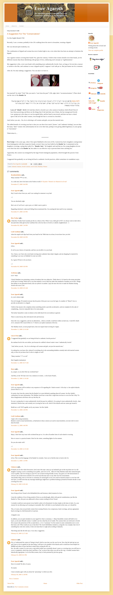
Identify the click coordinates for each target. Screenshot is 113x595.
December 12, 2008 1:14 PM (19, 460)
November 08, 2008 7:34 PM (19, 225)
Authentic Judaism (16, 166)
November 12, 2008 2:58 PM (19, 410)
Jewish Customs (26, 166)
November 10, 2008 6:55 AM (19, 288)
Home (7, 26)
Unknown (14, 467)
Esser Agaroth (15, 190)
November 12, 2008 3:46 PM (19, 425)
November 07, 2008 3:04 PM (19, 184)
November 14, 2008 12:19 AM (19, 449)
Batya (13, 369)
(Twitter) (92, 82)
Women (45, 166)
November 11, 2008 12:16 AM (19, 329)
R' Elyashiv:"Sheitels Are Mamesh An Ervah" (54, 181)
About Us (14, 26)
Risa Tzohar (14, 218)
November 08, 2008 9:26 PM (19, 237)
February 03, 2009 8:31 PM (19, 555)
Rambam (40, 166)
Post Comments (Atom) (21, 587)
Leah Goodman (15, 231)
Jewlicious (14, 273)
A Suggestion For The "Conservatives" (23, 34)
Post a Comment (14, 578)
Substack (92, 94)
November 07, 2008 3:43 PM (19, 212)
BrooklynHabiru (16, 175)
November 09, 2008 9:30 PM (19, 266)
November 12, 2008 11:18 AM (19, 378)
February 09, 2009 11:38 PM (19, 574)
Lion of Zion (15, 335)
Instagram (93, 88)
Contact (21, 26)
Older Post (80, 583)
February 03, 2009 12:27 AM (19, 533)
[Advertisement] (95, 140)
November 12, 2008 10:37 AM (19, 363)
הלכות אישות (75, 101)
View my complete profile (95, 50)
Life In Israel (34, 166)
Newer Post (11, 583)
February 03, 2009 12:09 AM (19, 484)
